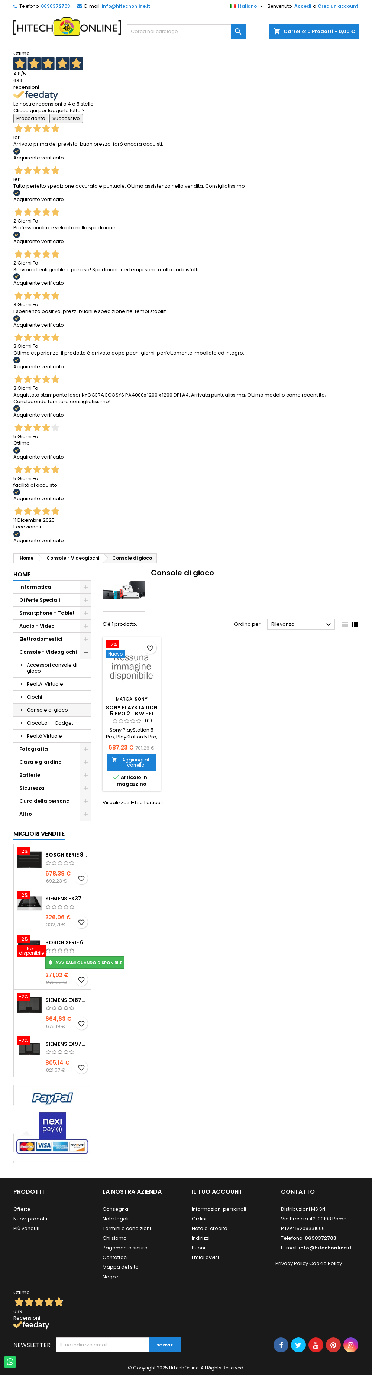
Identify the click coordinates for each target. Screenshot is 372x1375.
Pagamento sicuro (125, 1247)
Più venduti (26, 1228)
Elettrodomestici (40, 639)
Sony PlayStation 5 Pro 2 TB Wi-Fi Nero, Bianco (132, 713)
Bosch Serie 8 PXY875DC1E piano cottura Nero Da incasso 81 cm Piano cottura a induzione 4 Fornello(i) (66, 855)
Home (21, 574)
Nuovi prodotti (30, 1218)
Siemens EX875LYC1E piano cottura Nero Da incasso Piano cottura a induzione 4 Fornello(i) (66, 1000)
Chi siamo (115, 1238)
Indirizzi (201, 1238)
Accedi (302, 6)
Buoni (198, 1247)
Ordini (199, 1218)
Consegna (115, 1209)
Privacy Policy (291, 1263)
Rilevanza (302, 624)
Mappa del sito (121, 1267)
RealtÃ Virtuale (45, 684)
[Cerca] (186, 31)
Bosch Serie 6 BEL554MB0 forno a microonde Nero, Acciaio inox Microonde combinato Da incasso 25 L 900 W (66, 942)
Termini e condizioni (127, 1228)
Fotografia (33, 749)
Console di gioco (47, 710)
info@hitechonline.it (126, 6)
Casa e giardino (40, 762)
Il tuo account (217, 1191)
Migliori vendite (39, 833)
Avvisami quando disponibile (85, 962)
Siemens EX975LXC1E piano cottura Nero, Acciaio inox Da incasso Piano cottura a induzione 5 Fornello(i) (66, 1044)
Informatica (35, 587)
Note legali (116, 1218)
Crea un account (338, 6)
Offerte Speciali (39, 600)
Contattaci (115, 1257)
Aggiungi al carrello (130, 762)
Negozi (111, 1276)
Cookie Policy (325, 1263)
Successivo (66, 118)
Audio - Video (37, 626)
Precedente (30, 118)
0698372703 (55, 6)
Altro (25, 814)
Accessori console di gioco (52, 667)
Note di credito (209, 1228)
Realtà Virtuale (44, 736)
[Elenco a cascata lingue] (247, 6)
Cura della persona (44, 801)
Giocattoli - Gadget (50, 723)
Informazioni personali (219, 1209)
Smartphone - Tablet (47, 613)
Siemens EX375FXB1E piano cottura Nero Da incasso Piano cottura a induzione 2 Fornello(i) (66, 899)
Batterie (29, 775)
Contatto (298, 1191)
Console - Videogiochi (48, 652)
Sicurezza (32, 788)
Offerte (21, 1209)
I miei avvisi (205, 1257)
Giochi (34, 697)
